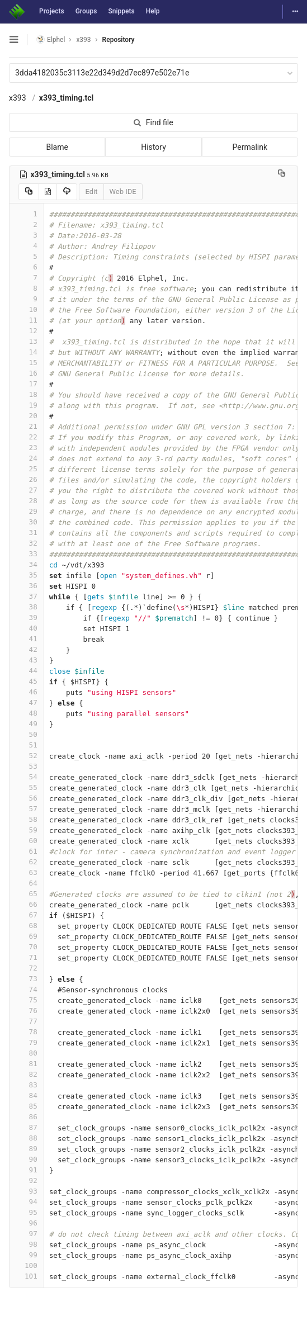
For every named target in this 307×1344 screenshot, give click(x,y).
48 (26, 713)
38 (26, 607)
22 (26, 437)
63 (26, 872)
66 (26, 904)
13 (26, 341)
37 (26, 596)
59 (26, 830)
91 (26, 1170)
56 (26, 798)
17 (26, 384)
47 (26, 702)
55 (26, 787)
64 (26, 883)
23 (26, 447)
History (153, 147)
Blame (57, 147)
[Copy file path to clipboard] (282, 174)
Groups (86, 11)
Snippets (121, 11)
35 (26, 575)
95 (26, 1212)
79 (26, 1042)
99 (26, 1255)
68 (26, 925)
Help (153, 11)
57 (26, 808)
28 (26, 500)
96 (26, 1223)
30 (26, 522)
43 (26, 660)
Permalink (250, 147)
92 (26, 1180)
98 (26, 1244)
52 (26, 755)
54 (26, 777)
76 (26, 1010)
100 (26, 1265)
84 (26, 1095)
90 (26, 1159)
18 (26, 394)
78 (26, 1032)
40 (26, 628)
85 (26, 1106)
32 (26, 543)
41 (26, 639)
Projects (51, 11)
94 (26, 1202)
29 (26, 511)
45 (26, 681)
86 (26, 1117)
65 (26, 893)
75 (26, 1000)
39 (26, 617)
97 (26, 1233)
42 (26, 649)
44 (26, 670)
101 (26, 1276)
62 (26, 862)
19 (26, 405)
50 (26, 734)
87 (26, 1127)
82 (26, 1074)
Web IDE (123, 191)
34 (26, 564)
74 (26, 989)
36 (26, 585)
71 (26, 957)
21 (26, 426)
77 (26, 1021)
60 (26, 840)
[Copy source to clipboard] (28, 191)
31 (26, 532)
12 (26, 330)
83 (26, 1085)
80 (26, 1053)
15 (26, 362)
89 (26, 1148)
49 (26, 724)
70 (26, 947)
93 (26, 1191)
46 (26, 692)
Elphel (50, 39)
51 (26, 745)
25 (26, 469)
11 (26, 320)
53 (26, 766)
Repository (118, 40)
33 (26, 554)
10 (26, 309)
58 (26, 819)
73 (26, 978)
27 (26, 490)
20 (26, 415)
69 (26, 936)
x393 (17, 97)
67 (26, 915)
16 (26, 373)
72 (26, 968)
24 (26, 458)
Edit (91, 191)
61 (26, 851)
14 (26, 352)
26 (26, 479)
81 (26, 1063)
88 (26, 1138)
